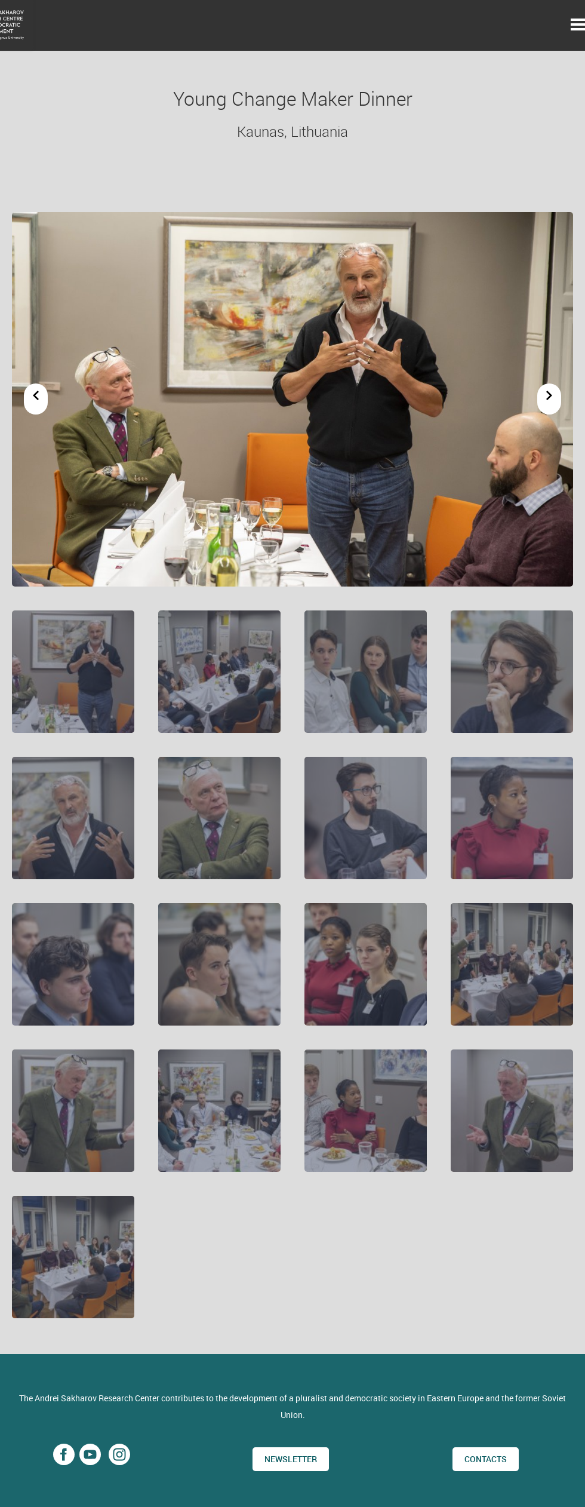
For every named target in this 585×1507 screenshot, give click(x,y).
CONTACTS (485, 1459)
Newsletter (290, 1459)
